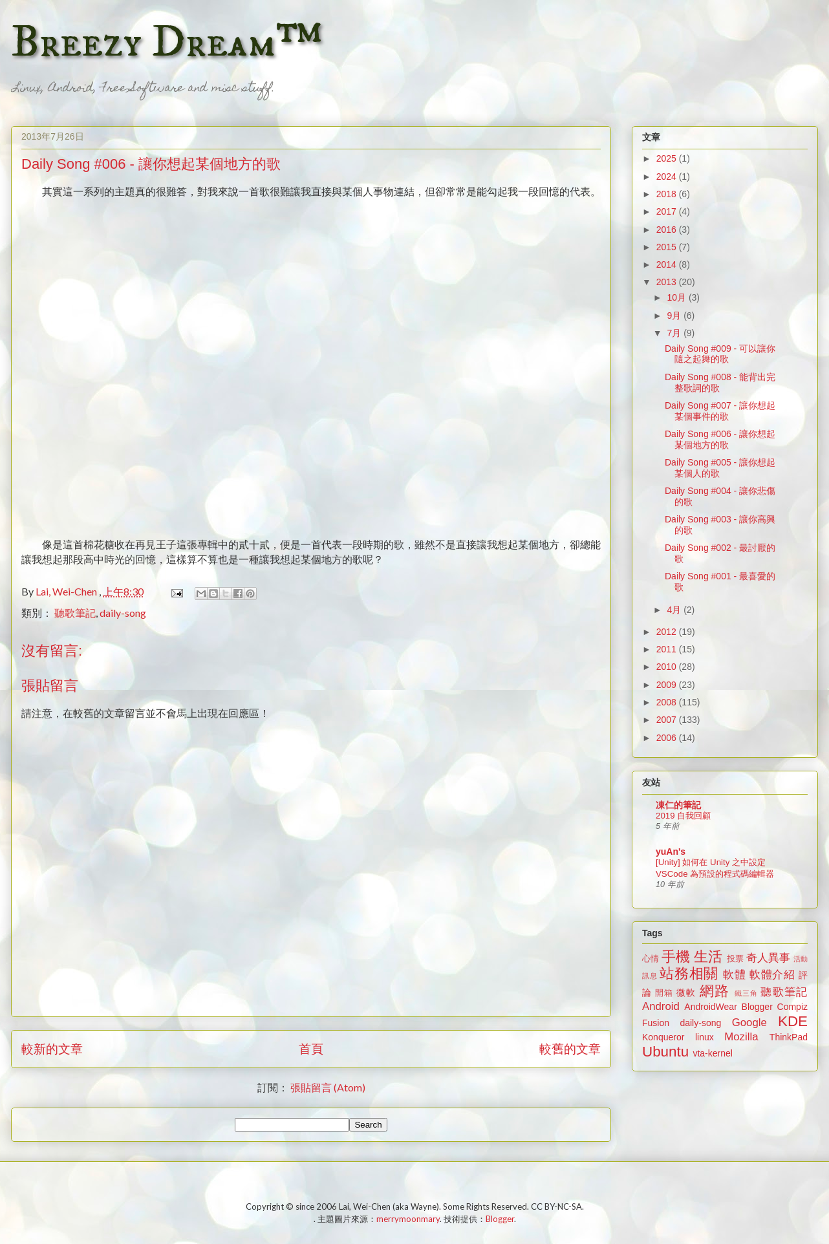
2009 (667, 685)
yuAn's (670, 851)
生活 (708, 957)
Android (661, 1006)
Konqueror (663, 1037)
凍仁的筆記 (678, 805)
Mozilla (741, 1037)
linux (704, 1037)
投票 (735, 958)
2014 (667, 264)
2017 (667, 211)
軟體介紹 (772, 975)
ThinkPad (789, 1037)
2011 (667, 649)
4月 (675, 610)
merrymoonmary (408, 1219)
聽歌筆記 (75, 612)
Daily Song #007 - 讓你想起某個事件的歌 (720, 411)
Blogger (757, 1007)
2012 (667, 632)
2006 (667, 738)
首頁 (311, 1048)
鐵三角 (747, 993)
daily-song (123, 612)
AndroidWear (710, 1007)
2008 (667, 702)
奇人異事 (768, 958)
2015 (667, 247)
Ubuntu (665, 1052)
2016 (667, 229)
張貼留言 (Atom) (327, 1087)
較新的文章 (52, 1048)
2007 (667, 719)
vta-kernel (712, 1053)
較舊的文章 (570, 1048)
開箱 (664, 993)
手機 (676, 957)
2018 (667, 194)
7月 (675, 333)
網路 (714, 991)
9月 (675, 315)
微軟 (686, 992)
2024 (667, 176)
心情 (650, 958)
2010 (667, 666)
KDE (793, 1021)
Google (749, 1022)
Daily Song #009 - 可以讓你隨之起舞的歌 (720, 354)
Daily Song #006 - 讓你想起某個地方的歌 (720, 439)
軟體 (734, 975)
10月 (677, 297)
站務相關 (689, 973)
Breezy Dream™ (166, 42)
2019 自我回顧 (683, 815)
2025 (667, 158)
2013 (667, 282)
